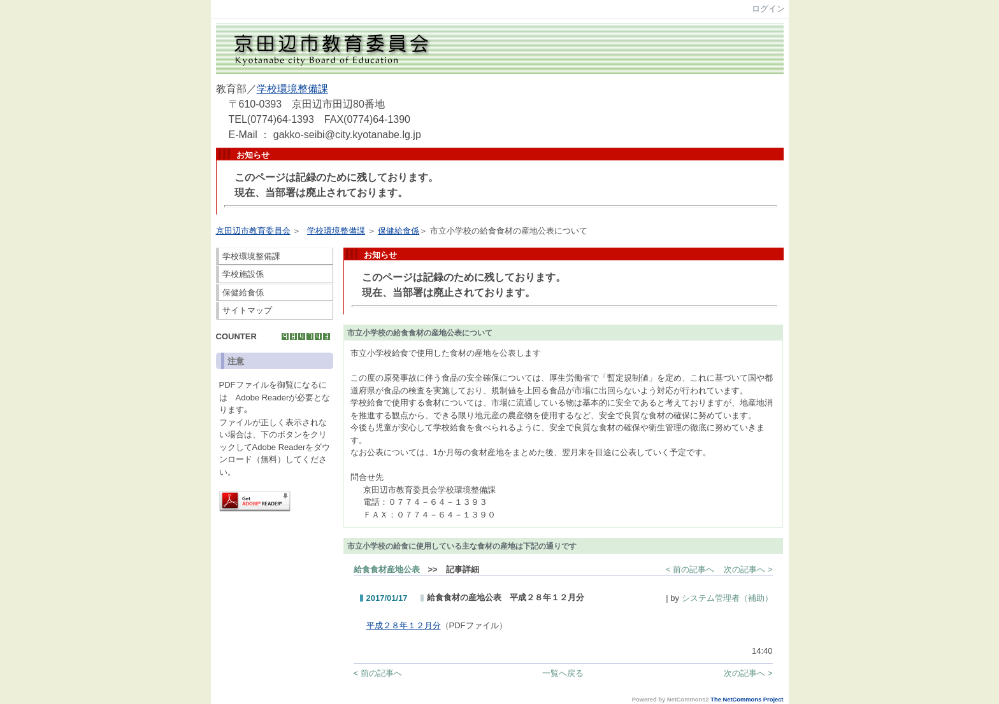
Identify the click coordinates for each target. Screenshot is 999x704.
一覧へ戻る (563, 673)
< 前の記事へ (690, 569)
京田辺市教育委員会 (253, 231)
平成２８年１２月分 (403, 625)
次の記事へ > (748, 569)
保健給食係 (398, 231)
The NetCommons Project (746, 699)
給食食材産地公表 (387, 569)
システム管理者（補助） (727, 598)
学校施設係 (243, 274)
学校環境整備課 (292, 88)
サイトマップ (247, 310)
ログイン (768, 8)
